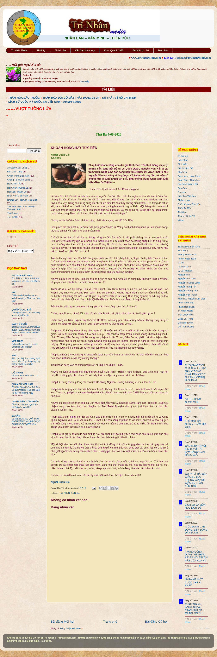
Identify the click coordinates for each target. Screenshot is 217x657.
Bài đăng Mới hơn (63, 621)
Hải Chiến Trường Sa (17, 188)
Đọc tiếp (85, 81)
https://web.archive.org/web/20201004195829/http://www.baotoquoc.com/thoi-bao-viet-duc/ (26, 330)
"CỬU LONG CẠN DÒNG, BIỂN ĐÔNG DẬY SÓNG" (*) (196, 529)
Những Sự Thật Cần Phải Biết (22, 200)
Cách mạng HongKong (189, 176)
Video (180, 220)
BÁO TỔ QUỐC (19, 324)
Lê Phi (181, 262)
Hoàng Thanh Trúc (187, 254)
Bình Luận (60, 50)
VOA (14, 355)
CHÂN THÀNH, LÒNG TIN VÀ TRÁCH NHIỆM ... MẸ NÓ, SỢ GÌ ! (195, 609)
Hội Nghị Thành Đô (16, 191)
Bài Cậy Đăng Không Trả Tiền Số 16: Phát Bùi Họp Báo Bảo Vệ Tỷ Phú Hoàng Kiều (26, 390)
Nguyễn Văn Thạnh (187, 294)
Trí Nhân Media (19, 50)
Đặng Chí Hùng (185, 319)
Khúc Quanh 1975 (113, 50)
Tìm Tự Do (12, 217)
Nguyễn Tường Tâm (188, 290)
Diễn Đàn (163, 50)
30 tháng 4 (183, 156)
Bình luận (182, 164)
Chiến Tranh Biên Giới (18, 176)
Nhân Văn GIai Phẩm (17, 195)
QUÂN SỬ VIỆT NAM (22, 384)
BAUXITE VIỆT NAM (22, 275)
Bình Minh (183, 250)
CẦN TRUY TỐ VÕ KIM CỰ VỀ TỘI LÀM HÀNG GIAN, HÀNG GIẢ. (195, 450)
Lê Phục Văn (184, 266)
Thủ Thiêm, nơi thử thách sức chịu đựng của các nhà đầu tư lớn (26, 281)
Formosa (182, 192)
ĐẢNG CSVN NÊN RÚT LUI (25, 376)
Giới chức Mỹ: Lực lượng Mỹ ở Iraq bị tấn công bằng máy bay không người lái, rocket (26, 361)
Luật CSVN (64, 493)
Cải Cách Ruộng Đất (188, 184)
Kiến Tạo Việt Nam (187, 196)
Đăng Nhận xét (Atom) (71, 628)
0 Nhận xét (191, 386)
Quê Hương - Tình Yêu (189, 204)
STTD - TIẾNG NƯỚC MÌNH (193, 401)
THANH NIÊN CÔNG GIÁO (25, 401)
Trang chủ (110, 621)
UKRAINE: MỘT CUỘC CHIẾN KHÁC (194, 582)
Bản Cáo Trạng (14, 171)
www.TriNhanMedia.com (146, 57)
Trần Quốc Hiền (186, 314)
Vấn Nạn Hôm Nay (85, 50)
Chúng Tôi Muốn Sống (18, 179)
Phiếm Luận (184, 200)
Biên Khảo (183, 160)
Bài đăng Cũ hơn (156, 621)
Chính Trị (182, 172)
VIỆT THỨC (17, 341)
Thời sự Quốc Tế (186, 216)
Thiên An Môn (185, 208)
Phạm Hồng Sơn (186, 306)
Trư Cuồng (12, 213)
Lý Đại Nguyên (185, 270)
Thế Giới (182, 212)
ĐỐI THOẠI (17, 372)
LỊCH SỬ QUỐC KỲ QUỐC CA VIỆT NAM (34, 101)
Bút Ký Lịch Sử (140, 50)
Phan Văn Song (185, 302)
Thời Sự (41, 50)
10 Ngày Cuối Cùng (17, 167)
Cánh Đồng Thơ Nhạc (189, 180)
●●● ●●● (11, 109)
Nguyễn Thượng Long (189, 282)
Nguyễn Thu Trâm (187, 278)
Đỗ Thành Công (186, 326)
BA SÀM (16, 416)
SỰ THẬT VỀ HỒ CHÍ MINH (119, 97)
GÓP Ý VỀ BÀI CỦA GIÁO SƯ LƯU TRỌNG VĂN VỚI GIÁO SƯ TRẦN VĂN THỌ (196, 480)
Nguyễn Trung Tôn (187, 286)
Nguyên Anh (184, 274)
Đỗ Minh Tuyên (185, 322)
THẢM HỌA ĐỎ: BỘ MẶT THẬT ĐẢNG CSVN (71, 97)
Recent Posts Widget (201, 628)
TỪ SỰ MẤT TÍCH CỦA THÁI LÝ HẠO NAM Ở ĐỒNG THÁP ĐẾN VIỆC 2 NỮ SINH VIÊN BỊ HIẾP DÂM (195, 373)
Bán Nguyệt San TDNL (189, 246)
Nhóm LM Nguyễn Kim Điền (191, 298)
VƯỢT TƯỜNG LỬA (33, 109)
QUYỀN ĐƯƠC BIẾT (22, 309)
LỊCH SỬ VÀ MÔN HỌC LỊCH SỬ (195, 506)
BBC (14, 292)
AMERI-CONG (72, 101)
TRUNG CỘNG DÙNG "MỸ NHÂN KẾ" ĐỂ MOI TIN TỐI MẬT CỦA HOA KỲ (196, 556)
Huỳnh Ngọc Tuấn (187, 258)
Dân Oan (182, 188)
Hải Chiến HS (14, 183)
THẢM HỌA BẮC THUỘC (24, 97)
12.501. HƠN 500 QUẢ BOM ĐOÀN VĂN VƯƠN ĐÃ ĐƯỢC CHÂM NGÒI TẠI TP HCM (26, 421)
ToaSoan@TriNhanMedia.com (193, 57)
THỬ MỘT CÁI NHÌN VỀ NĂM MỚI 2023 (195, 424)
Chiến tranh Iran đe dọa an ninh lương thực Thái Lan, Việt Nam (26, 298)
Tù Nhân (75, 493)
